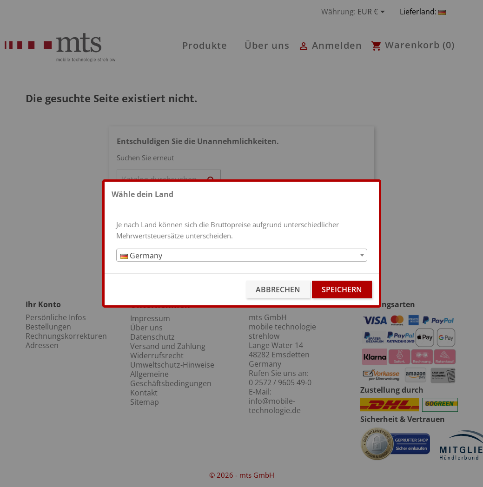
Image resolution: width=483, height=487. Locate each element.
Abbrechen (278, 289)
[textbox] (242, 255)
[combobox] (241, 255)
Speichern (342, 289)
